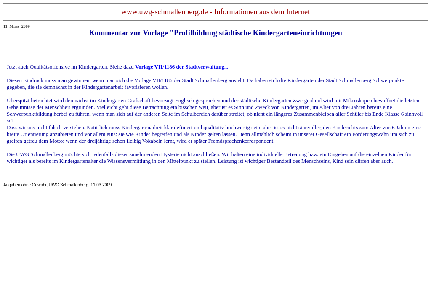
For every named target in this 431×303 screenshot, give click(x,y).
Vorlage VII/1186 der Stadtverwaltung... (182, 67)
